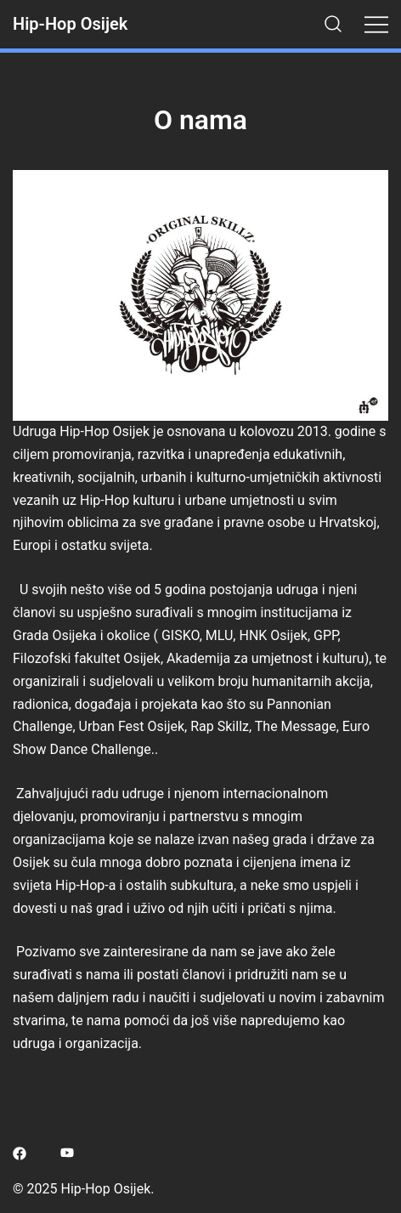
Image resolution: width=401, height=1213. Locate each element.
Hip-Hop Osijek (70, 24)
